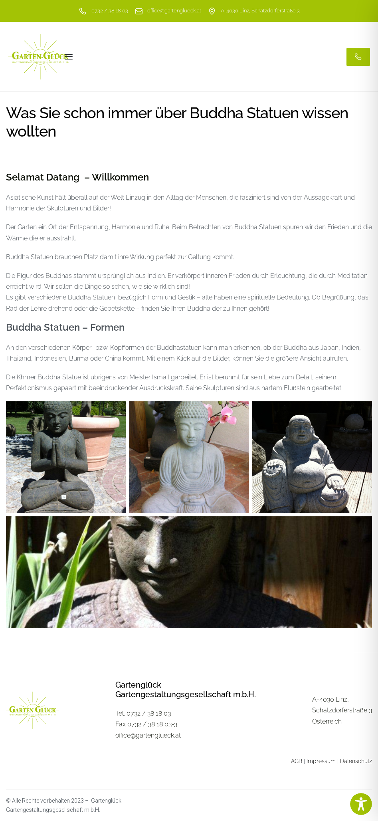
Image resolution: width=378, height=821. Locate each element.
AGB (296, 761)
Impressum (321, 761)
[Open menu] (68, 57)
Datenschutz (356, 761)
